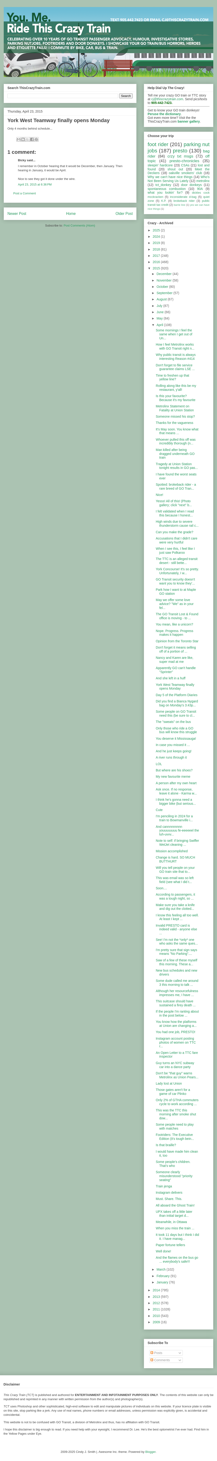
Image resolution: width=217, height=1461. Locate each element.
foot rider (158, 144)
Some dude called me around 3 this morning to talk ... (177, 983)
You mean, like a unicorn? (174, 624)
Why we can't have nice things (170, 177)
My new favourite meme (173, 776)
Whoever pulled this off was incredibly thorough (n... (176, 441)
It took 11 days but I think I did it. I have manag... (177, 1237)
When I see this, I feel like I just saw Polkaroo (175, 550)
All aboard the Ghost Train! (175, 1205)
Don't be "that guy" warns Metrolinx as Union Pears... (177, 1075)
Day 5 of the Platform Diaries (176, 695)
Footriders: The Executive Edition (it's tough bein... (175, 1137)
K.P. (163, 201)
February (163, 1276)
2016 (157, 262)
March (161, 1269)
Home (71, 214)
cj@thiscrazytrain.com (167, 99)
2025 (157, 230)
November (164, 280)
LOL (159, 764)
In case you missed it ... (173, 745)
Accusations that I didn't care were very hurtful (176, 540)
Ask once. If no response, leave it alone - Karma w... (176, 791)
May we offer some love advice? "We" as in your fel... (174, 604)
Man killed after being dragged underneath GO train (175, 454)
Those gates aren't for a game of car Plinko (173, 1092)
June (160, 312)
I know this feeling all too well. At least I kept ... (177, 917)
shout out (175, 169)
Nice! (159, 495)
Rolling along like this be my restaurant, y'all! (176, 388)
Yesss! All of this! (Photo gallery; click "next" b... (174, 503)
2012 (157, 1303)
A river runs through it (171, 757)
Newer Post (16, 214)
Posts (156, 1353)
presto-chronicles (184, 161)
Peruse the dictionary (164, 114)
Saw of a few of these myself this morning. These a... (176, 962)
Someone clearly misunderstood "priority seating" (174, 1176)
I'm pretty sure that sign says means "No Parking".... (176, 952)
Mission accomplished (172, 851)
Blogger (150, 1452)
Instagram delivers (169, 1192)
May (159, 318)
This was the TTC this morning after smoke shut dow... (176, 1114)
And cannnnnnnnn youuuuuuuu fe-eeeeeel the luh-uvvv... (177, 830)
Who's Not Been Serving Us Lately (179, 179)
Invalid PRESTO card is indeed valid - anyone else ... (176, 929)
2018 (157, 249)
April (160, 325)
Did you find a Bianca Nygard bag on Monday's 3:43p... (177, 703)
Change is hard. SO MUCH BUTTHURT (175, 859)
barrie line (179, 204)
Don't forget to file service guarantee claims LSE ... (175, 367)
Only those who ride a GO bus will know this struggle (176, 730)
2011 (157, 1309)
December (164, 274)
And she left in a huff (170, 678)
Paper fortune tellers (170, 1245)
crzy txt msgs (180, 156)
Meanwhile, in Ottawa (171, 1222)
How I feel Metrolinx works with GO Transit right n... (175, 346)
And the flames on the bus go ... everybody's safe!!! (177, 1259)
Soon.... (161, 888)
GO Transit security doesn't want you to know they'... (175, 581)
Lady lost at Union (169, 1083)
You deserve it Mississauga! (176, 738)
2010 (157, 1316)
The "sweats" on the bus (173, 722)
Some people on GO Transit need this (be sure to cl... (176, 713)
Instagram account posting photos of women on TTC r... (176, 1042)
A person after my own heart (176, 783)
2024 (157, 236)
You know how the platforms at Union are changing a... (176, 1024)
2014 (157, 1290)
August (161, 299)
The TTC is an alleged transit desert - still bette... (177, 561)
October (162, 287)
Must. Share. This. (169, 1199)
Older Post (124, 214)
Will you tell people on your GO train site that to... (175, 869)
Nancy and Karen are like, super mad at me (174, 659)
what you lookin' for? (165, 192)
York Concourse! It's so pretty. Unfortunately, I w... (177, 571)
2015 (157, 268)
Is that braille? (166, 1145)
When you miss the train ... (175, 1228)
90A (200, 189)
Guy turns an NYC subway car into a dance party (175, 1065)
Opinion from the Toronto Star (177, 641)
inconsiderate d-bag (183, 197)
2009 (157, 1322)
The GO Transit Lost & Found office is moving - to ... (177, 616)
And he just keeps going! (173, 751)
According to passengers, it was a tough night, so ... (175, 896)
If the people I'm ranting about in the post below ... (177, 1013)
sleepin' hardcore (160, 165)
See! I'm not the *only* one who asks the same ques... (177, 941)
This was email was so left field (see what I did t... (175, 880)
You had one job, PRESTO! (175, 1032)
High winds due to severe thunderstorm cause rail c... (177, 523)
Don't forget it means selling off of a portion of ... (176, 649)
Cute (159, 810)
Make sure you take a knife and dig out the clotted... (175, 907)
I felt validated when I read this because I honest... (175, 513)
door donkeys (191, 185)
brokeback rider (184, 201)
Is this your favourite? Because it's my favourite (175, 398)
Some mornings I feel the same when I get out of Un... (174, 334)
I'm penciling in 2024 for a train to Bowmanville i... (174, 818)
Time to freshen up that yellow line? (172, 377)
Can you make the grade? (174, 532)
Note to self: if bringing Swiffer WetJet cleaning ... (177, 842)
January (162, 1282)
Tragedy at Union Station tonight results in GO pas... (177, 466)
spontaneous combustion (167, 189)
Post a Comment (24, 193)
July (159, 306)
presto (180, 151)
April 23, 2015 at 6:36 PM (35, 184)
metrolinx (203, 181)
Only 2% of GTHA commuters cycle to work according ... (177, 1102)
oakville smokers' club (185, 173)
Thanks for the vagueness (174, 423)
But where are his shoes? (174, 770)
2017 (157, 256)
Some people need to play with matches (175, 1126)
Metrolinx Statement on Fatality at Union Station (175, 408)
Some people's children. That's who (173, 1164)
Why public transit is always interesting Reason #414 (176, 357)
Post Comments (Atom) (79, 225)
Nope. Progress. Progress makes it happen (174, 633)
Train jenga (164, 1186)
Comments (160, 1360)
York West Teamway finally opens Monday (175, 687)
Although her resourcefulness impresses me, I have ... (177, 993)
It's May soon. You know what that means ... (177, 431)
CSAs (185, 165)
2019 (157, 243)
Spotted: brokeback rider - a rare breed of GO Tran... (176, 486)
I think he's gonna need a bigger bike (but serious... (176, 801)
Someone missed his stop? (175, 416)
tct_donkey (163, 185)
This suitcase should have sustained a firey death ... (176, 1003)
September (164, 293)
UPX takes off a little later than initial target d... (174, 1213)
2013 (157, 1297)
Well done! (163, 1251)
